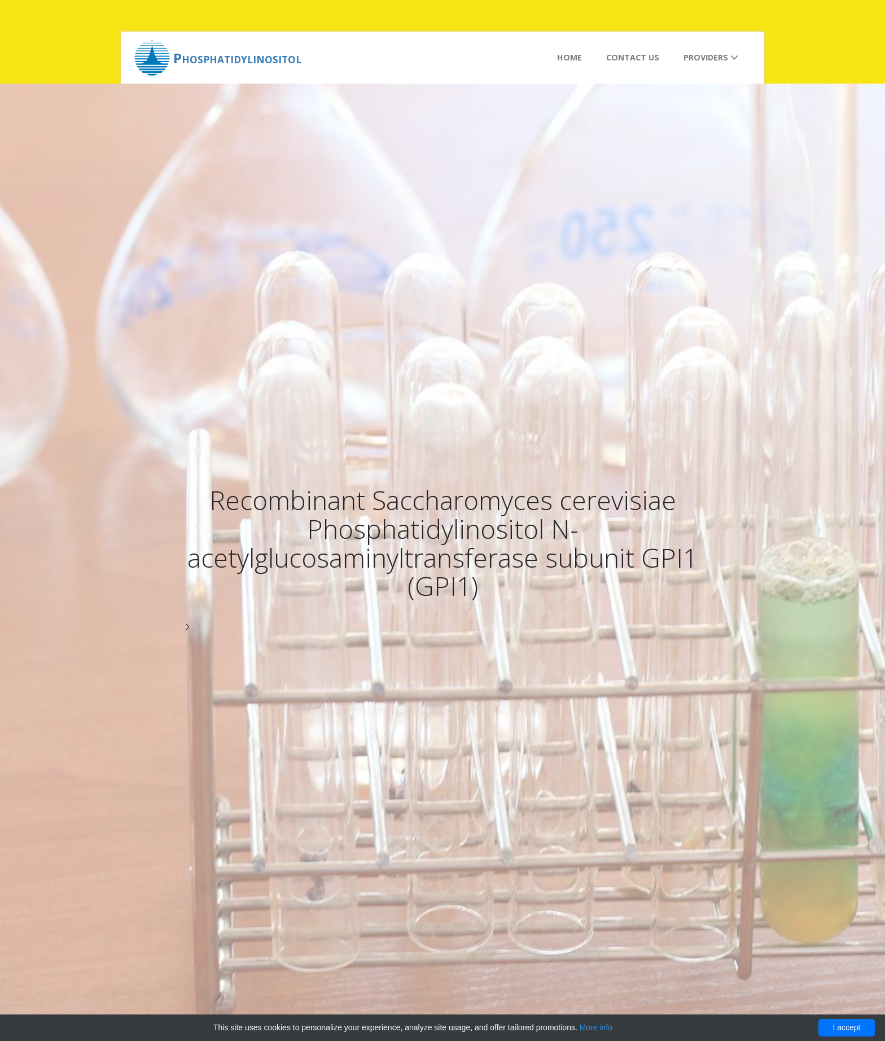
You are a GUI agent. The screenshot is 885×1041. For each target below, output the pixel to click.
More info (596, 1027)
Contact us (632, 57)
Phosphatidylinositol (237, 58)
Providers (711, 57)
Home (569, 57)
